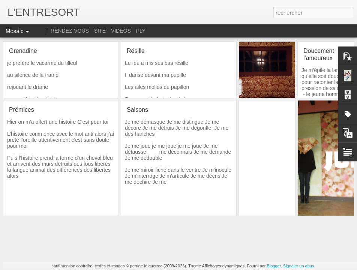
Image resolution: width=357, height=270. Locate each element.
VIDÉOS (121, 31)
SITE (100, 31)
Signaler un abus (298, 266)
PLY (141, 31)
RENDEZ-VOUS (70, 31)
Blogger (273, 266)
